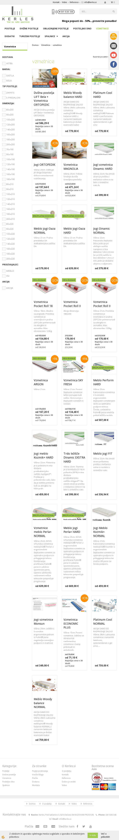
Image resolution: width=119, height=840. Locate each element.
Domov (35, 45)
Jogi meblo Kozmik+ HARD (43, 455)
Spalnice (50, 36)
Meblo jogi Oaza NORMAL (44, 230)
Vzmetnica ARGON (41, 382)
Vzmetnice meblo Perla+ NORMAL (42, 532)
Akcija (66, 36)
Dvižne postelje (29, 28)
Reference (74, 2)
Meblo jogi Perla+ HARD (72, 530)
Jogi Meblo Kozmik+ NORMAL (100, 532)
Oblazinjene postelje (56, 28)
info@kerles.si (90, 2)
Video (64, 2)
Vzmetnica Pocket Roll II (72, 304)
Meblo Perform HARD (103, 382)
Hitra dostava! (39, 280)
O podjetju (66, 771)
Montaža (36, 785)
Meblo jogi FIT (102, 453)
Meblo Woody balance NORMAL (43, 703)
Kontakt (56, 2)
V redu (93, 835)
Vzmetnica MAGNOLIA (71, 166)
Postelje (10, 28)
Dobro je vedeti (69, 781)
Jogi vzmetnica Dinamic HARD (103, 166)
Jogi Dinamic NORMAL (101, 230)
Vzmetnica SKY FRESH (73, 382)
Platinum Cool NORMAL (102, 621)
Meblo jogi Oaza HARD (74, 230)
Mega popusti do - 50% (76, 21)
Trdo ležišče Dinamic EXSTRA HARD (74, 457)
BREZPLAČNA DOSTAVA (73, 80)
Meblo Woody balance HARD (73, 95)
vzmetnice (57, 45)
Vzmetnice (102, 28)
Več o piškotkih (105, 835)
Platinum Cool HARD (102, 95)
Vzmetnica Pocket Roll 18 (43, 304)
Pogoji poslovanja (40, 771)
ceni (105, 56)
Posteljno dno (82, 28)
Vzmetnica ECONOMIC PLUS (71, 623)
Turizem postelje (29, 36)
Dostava (35, 781)
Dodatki (10, 36)
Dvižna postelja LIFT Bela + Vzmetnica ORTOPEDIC (44, 99)
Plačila (35, 778)
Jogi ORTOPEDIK (44, 164)
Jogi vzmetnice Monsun (43, 621)
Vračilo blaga (38, 774)
